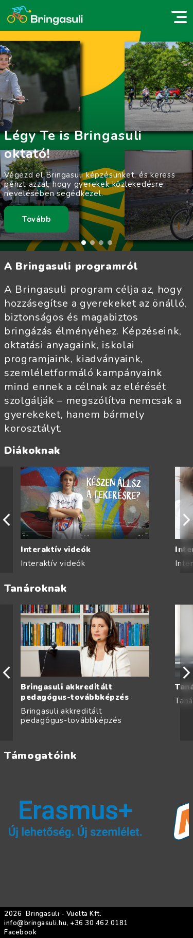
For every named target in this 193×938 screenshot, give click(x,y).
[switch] (179, 17)
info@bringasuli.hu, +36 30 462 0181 (66, 923)
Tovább (36, 219)
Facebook (20, 932)
